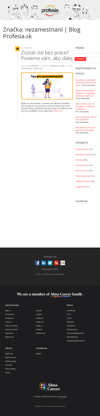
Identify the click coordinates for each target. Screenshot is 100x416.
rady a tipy (37, 68)
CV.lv (69, 314)
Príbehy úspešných (83, 176)
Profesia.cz (9, 318)
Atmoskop (9, 333)
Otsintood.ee (72, 329)
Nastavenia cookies (50, 269)
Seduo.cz (39, 318)
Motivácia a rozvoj (57, 66)
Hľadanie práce (82, 149)
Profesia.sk (9, 314)
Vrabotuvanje (10, 361)
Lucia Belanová (33, 66)
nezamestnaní (26, 68)
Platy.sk (39, 329)
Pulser (7, 372)
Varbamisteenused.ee (76, 340)
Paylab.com (40, 333)
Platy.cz (39, 325)
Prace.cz (8, 322)
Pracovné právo (82, 165)
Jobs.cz (8, 310)
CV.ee (69, 318)
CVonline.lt (71, 310)
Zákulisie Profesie (83, 181)
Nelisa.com (9, 337)
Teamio (39, 314)
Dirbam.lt (70, 322)
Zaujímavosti (81, 186)
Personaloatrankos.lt (75, 333)
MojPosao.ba (10, 357)
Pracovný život (82, 170)
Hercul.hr (8, 365)
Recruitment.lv (72, 337)
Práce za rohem (11, 329)
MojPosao (9, 353)
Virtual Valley (10, 369)
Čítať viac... (58, 111)
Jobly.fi (38, 353)
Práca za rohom (11, 325)
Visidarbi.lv (71, 325)
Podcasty (79, 160)
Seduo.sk (40, 322)
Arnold (38, 310)
